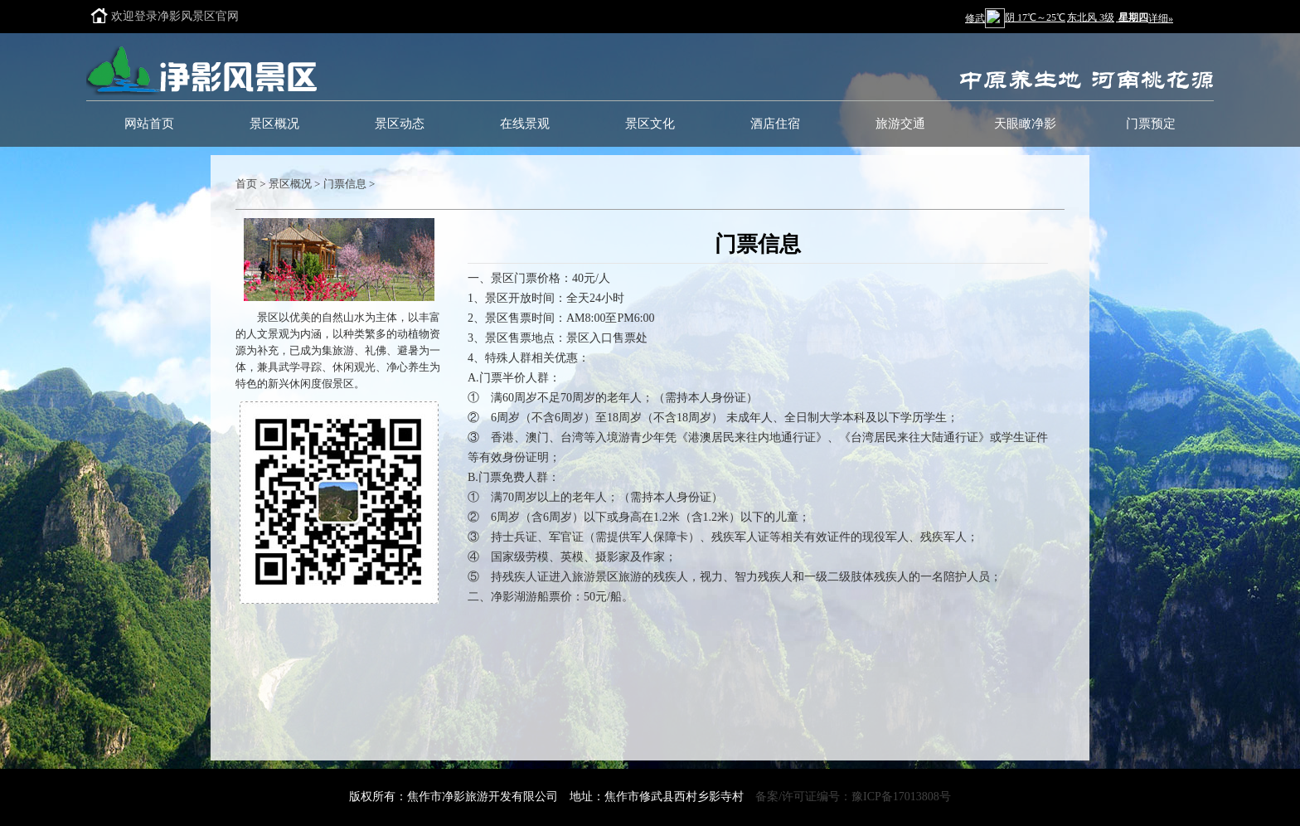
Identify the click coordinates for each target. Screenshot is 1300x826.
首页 (246, 183)
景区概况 (290, 183)
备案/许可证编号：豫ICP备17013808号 (853, 796)
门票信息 (344, 183)
